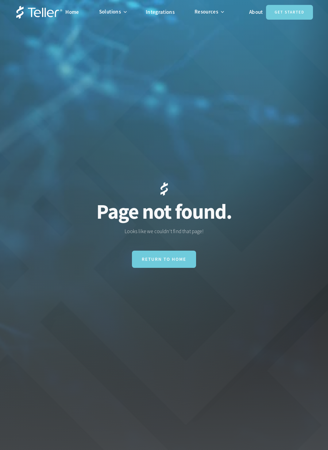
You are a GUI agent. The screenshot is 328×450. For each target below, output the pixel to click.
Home (72, 12)
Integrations (160, 12)
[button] (115, 11)
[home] (39, 12)
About (256, 12)
